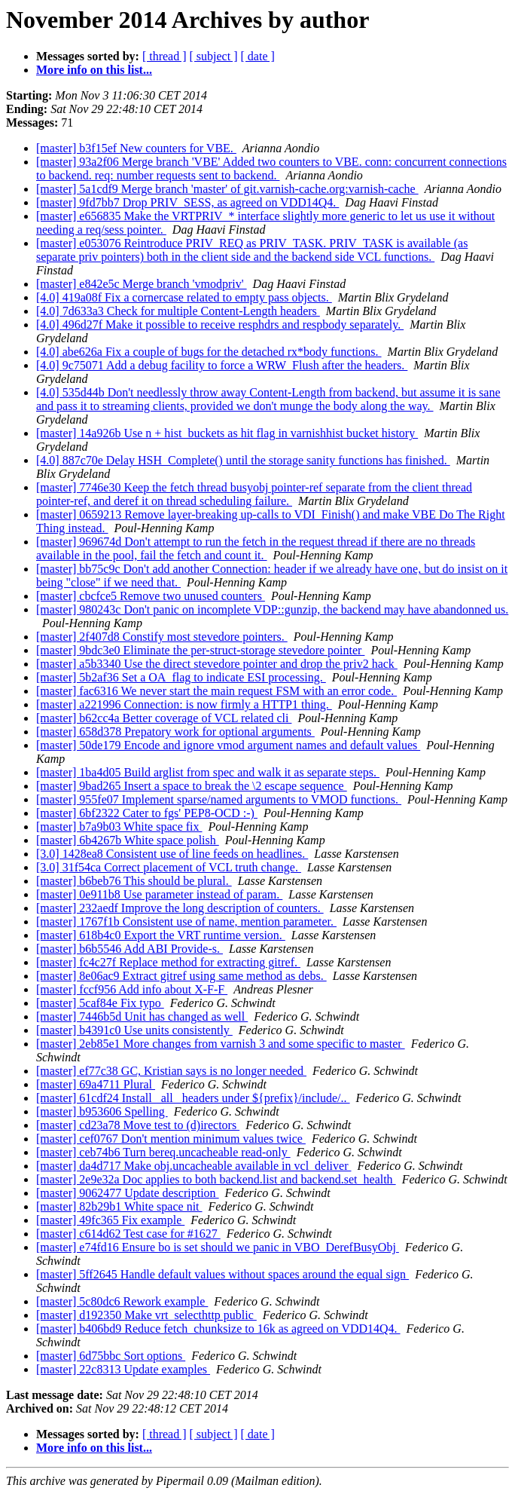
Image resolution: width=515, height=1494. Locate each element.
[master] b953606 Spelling (102, 1111)
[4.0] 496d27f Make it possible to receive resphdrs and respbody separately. (220, 324)
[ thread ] (164, 56)
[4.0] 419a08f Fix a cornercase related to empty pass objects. (184, 297)
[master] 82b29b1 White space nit (119, 1206)
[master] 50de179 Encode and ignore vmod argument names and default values (228, 745)
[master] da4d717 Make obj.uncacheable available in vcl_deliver (194, 1165)
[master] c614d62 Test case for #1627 (128, 1233)
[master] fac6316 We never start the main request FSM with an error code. (216, 690)
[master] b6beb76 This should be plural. (134, 880)
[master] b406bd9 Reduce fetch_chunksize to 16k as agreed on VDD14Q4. (218, 1328)
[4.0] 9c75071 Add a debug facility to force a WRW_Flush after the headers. (221, 365)
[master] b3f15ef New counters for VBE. (136, 148)
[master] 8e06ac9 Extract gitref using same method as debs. (181, 975)
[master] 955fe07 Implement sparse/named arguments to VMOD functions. (218, 799)
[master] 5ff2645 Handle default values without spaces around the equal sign (222, 1274)
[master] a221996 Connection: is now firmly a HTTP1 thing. (184, 704)
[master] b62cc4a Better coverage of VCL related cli (163, 718)
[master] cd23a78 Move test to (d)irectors (137, 1125)
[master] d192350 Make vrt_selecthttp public (146, 1315)
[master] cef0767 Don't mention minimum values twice (171, 1138)
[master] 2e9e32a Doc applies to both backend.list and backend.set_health (216, 1179)
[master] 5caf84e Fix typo (100, 1003)
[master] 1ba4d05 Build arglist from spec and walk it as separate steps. (207, 772)
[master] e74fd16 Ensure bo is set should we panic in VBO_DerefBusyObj (217, 1247)
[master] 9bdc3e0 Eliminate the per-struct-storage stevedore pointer (200, 650)
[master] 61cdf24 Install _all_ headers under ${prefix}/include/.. (193, 1097)
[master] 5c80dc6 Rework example (122, 1301)
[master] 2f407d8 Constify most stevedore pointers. (162, 636)
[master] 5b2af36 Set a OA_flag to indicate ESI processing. (181, 677)
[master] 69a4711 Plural (95, 1084)
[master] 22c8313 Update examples (123, 1369)
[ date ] (258, 56)
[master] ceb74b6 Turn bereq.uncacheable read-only (163, 1152)
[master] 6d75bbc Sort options (110, 1355)
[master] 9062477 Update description (127, 1192)
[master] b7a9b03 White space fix (119, 826)
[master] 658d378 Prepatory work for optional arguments (175, 731)
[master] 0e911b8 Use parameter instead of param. (159, 894)
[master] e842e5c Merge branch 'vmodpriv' (141, 283)
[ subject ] (214, 56)
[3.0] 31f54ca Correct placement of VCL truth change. (168, 867)
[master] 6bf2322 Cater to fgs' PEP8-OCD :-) (147, 813)
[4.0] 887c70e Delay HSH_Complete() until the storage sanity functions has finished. (243, 460)
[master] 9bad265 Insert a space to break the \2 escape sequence (191, 785)
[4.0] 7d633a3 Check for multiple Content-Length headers (178, 311)
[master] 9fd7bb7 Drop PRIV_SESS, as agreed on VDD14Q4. (187, 202)
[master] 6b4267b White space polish (127, 840)
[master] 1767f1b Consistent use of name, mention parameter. (186, 921)
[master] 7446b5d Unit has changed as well (142, 1016)
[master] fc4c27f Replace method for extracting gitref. (168, 962)
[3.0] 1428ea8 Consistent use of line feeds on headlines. (172, 853)
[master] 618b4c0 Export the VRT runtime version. (160, 935)
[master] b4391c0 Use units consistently (134, 1030)
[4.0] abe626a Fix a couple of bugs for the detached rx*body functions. (209, 351)
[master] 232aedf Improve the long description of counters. (180, 908)
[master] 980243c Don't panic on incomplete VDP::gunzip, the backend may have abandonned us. (272, 609)
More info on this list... (94, 69)
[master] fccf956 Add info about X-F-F (131, 989)
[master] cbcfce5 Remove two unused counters (150, 595)
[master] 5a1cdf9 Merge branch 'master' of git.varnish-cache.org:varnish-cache (227, 188)
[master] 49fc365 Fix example (110, 1220)
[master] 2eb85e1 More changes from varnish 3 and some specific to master (220, 1043)
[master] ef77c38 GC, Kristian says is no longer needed (171, 1070)
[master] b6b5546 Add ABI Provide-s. (129, 948)
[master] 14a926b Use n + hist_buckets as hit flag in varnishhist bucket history (227, 433)
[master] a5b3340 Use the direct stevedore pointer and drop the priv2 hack (217, 663)
